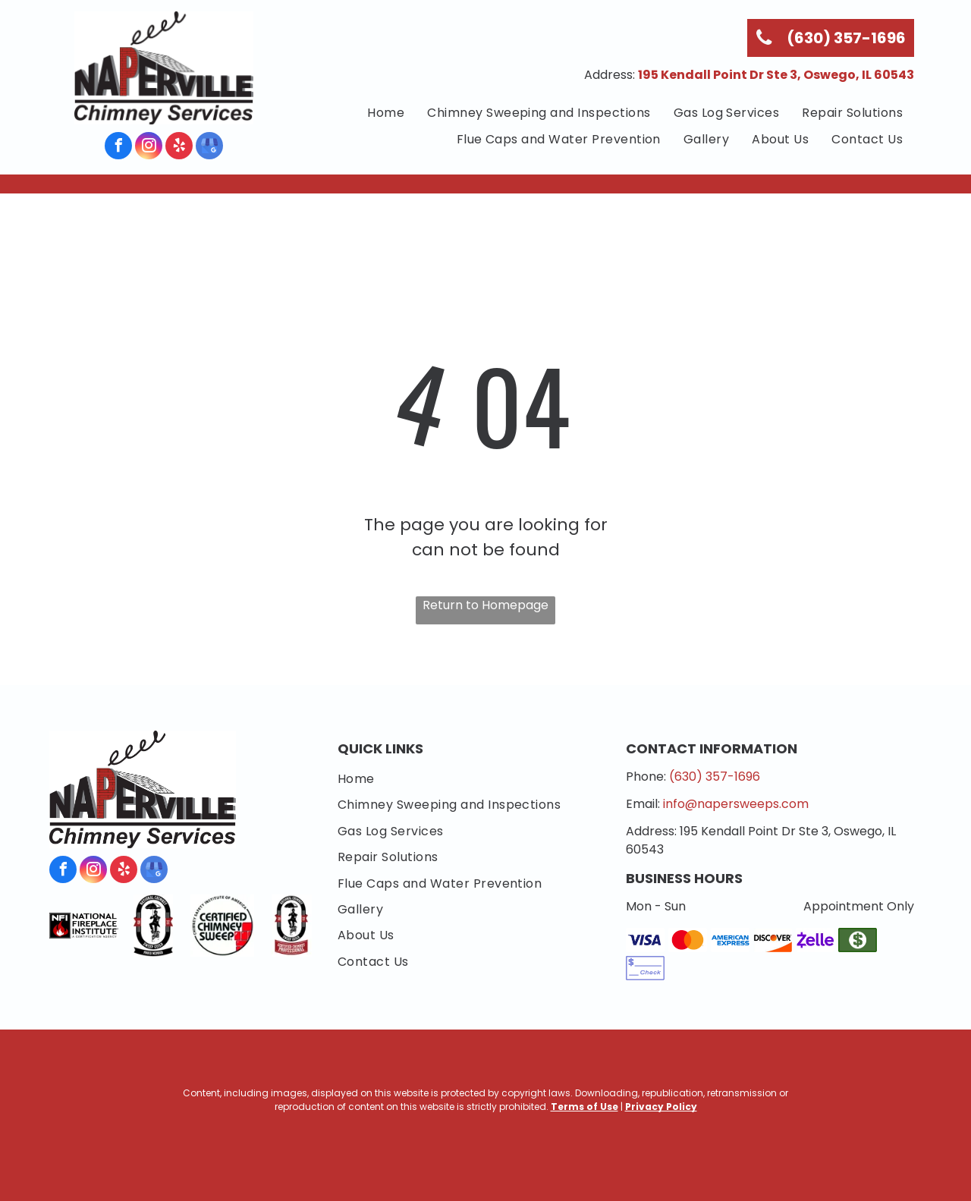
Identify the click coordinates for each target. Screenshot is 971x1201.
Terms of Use (584, 1106)
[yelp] (179, 147)
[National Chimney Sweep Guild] (152, 925)
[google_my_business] (209, 147)
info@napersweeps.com (736, 804)
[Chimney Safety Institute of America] (221, 925)
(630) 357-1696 (714, 776)
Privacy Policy (661, 1106)
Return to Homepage (485, 605)
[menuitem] (386, 113)
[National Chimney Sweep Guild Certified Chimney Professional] (291, 925)
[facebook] (118, 147)
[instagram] (148, 147)
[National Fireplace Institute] (83, 925)
